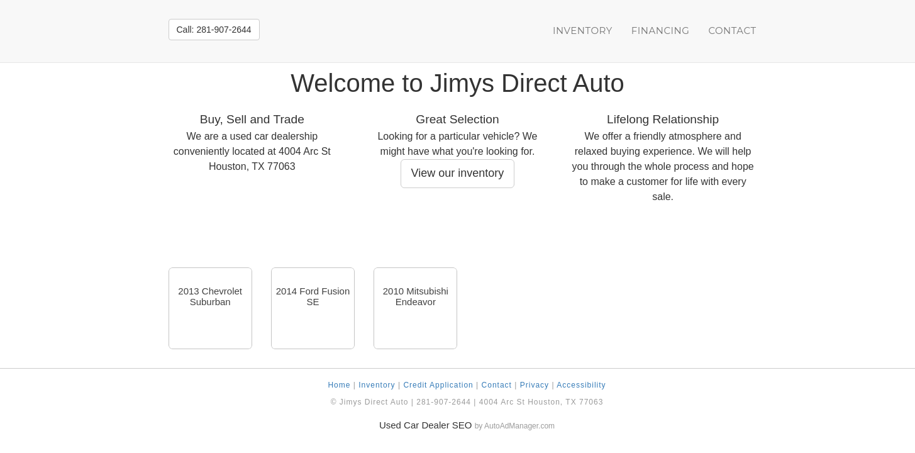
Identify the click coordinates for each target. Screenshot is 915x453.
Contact (732, 30)
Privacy (534, 385)
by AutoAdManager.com (515, 426)
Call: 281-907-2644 (214, 30)
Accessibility (581, 385)
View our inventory (457, 173)
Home (339, 385)
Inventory (583, 30)
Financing (660, 30)
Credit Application (438, 385)
